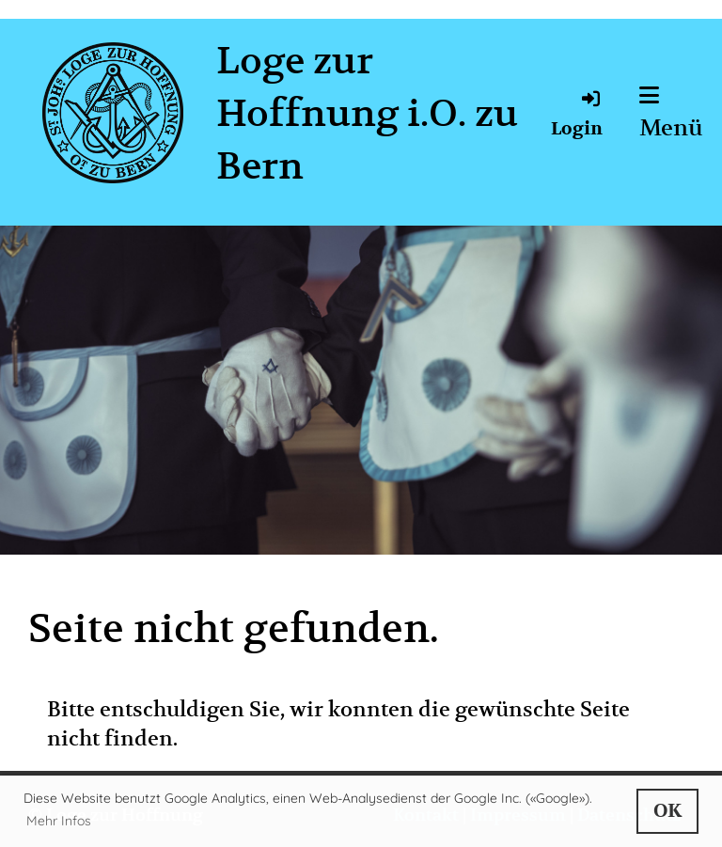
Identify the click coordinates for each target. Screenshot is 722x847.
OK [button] (667, 811)
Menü (671, 113)
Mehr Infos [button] (58, 820)
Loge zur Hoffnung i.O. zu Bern (367, 113)
